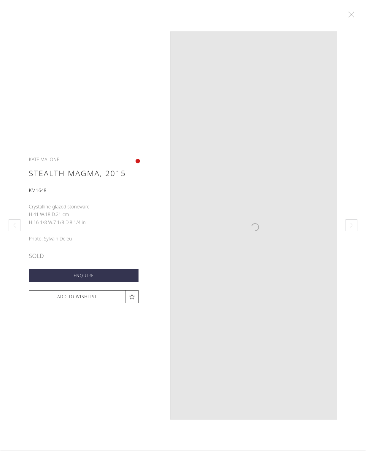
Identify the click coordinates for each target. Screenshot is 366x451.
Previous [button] (14, 225)
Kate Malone (44, 161)
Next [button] (351, 225)
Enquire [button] (84, 278)
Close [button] (352, 15)
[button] (84, 298)
